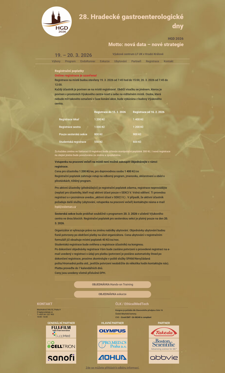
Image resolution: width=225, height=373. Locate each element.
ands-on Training (112, 284)
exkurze (112, 294)
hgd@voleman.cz (65, 206)
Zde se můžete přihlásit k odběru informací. (112, 367)
